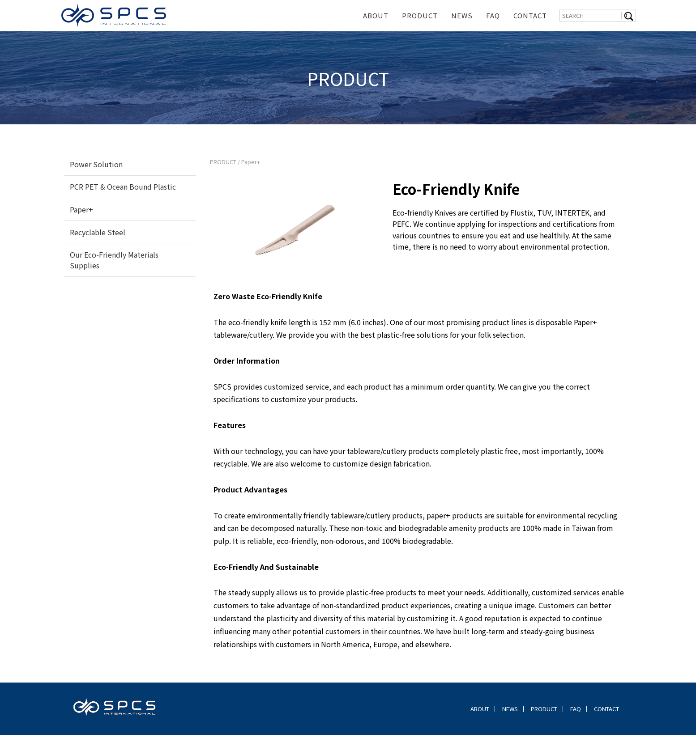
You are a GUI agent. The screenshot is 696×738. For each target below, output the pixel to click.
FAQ (493, 15)
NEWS (462, 15)
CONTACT (530, 15)
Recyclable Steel (97, 235)
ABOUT (376, 15)
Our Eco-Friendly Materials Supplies (114, 263)
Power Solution (96, 167)
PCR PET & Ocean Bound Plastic (123, 189)
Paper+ (81, 212)
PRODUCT (420, 15)
